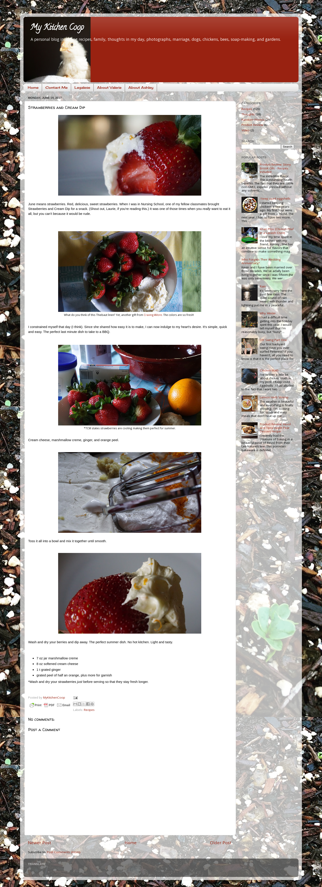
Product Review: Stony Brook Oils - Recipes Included (275, 168)
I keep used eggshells (275, 198)
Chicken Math (269, 370)
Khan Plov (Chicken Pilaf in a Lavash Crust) (277, 231)
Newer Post (39, 843)
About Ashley (140, 87)
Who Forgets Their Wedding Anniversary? (261, 261)
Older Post (220, 843)
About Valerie (109, 87)
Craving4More (153, 315)
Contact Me (56, 87)
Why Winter (268, 313)
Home (33, 87)
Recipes (89, 710)
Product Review (252, 125)
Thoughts (248, 114)
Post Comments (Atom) (63, 852)
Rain (263, 286)
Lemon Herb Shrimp (274, 397)
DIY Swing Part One (273, 340)
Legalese (82, 87)
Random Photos (253, 120)
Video (246, 130)
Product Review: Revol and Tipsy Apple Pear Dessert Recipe (275, 427)
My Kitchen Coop (57, 28)
